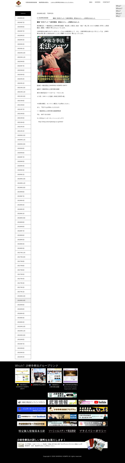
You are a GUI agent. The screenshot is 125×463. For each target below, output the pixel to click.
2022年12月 (21, 53)
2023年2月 (21, 44)
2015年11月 (21, 330)
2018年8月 (21, 226)
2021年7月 (21, 109)
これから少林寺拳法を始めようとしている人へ (62, 2)
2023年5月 (21, 35)
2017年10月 (21, 257)
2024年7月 (21, 22)
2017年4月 (21, 278)
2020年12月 (21, 135)
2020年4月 (21, 166)
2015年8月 (21, 339)
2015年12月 (21, 326)
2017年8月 (21, 265)
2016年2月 (21, 322)
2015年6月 (21, 348)
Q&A (90, 2)
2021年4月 (21, 122)
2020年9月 (21, 148)
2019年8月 (21, 192)
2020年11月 (21, 139)
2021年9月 (21, 100)
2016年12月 (21, 296)
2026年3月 (21, 18)
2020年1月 (21, 174)
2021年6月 (21, 113)
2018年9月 (21, 222)
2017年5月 (21, 274)
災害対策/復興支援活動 (31, 2)
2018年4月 (21, 244)
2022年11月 (21, 57)
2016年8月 (21, 309)
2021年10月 (21, 96)
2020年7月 (21, 157)
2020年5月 (21, 161)
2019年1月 (21, 213)
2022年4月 (21, 74)
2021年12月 (21, 87)
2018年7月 (21, 231)
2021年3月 (21, 126)
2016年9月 (21, 304)
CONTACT (106, 2)
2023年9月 (21, 27)
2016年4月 (21, 313)
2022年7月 (21, 66)
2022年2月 (21, 79)
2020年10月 (21, 144)
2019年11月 (21, 183)
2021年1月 (21, 131)
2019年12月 (21, 178)
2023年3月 (21, 39)
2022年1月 (21, 83)
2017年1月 (21, 291)
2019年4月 (21, 200)
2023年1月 (21, 48)
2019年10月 (21, 187)
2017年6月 (21, 270)
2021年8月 (21, 105)
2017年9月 (21, 261)
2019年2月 (21, 209)
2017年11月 (21, 252)
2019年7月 (21, 196)
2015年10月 (21, 335)
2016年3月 (21, 317)
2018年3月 (21, 248)
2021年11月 (21, 92)
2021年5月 (21, 118)
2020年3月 (21, 170)
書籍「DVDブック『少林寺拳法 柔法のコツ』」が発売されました (74, 18)
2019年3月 (21, 205)
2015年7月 (21, 344)
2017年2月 (21, 287)
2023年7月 (21, 31)
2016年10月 (21, 300)
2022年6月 (21, 70)
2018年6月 (21, 235)
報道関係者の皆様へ (44, 2)
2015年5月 (21, 352)
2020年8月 (21, 152)
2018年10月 (21, 218)
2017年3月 (21, 283)
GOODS (97, 2)
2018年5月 (21, 239)
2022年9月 (21, 61)
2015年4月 (21, 357)
